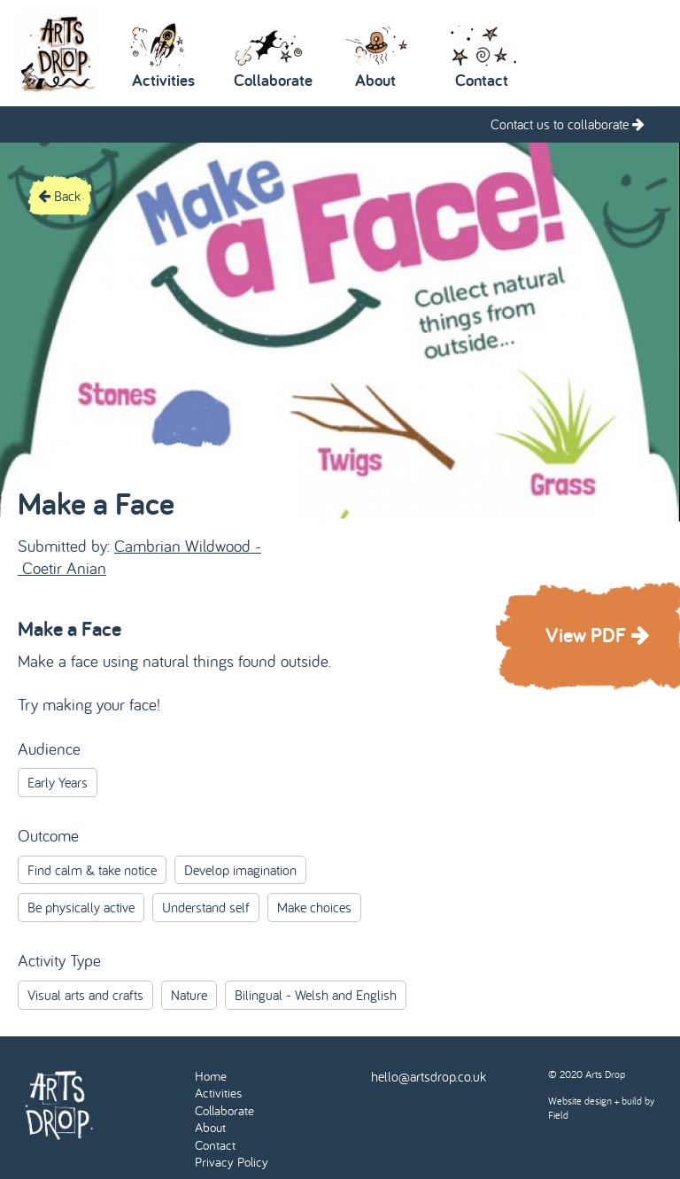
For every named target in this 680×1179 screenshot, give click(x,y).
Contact (215, 1144)
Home (211, 1075)
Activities (218, 1092)
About (210, 1127)
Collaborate (224, 1110)
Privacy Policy (231, 1161)
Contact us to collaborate (568, 124)
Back (59, 196)
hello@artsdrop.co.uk (428, 1076)
